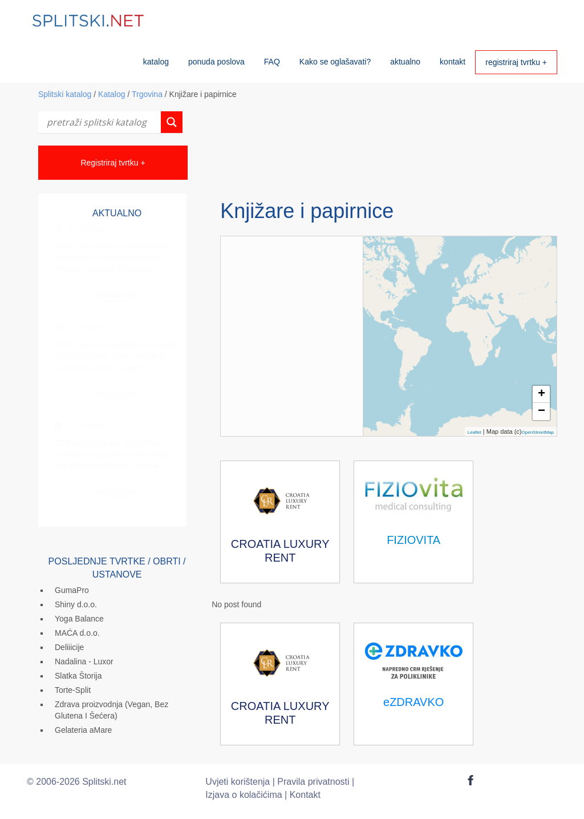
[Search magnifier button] (171, 122)
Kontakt (305, 795)
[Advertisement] (388, 154)
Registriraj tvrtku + (112, 162)
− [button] (541, 411)
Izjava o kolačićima (243, 795)
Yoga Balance (79, 618)
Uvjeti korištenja (237, 781)
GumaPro (72, 590)
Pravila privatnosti (313, 781)
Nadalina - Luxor (84, 661)
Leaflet (474, 432)
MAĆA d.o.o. (77, 633)
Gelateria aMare (83, 730)
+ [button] (541, 394)
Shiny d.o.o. (76, 604)
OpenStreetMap (538, 432)
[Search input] (102, 122)
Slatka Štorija (78, 675)
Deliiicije (69, 647)
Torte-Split (73, 690)
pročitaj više (116, 295)
